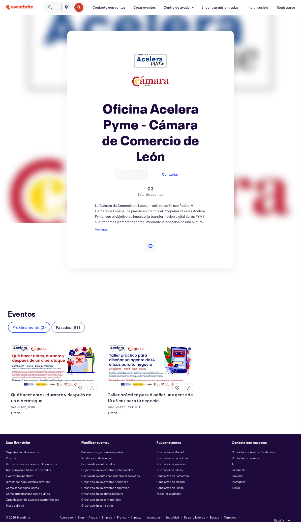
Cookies (131, 515)
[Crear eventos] (144, 7)
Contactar (170, 174)
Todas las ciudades (168, 485)
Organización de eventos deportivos (105, 479)
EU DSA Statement (154, 515)
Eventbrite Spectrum (19, 468)
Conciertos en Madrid (170, 473)
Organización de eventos (22, 444)
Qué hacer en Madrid (170, 444)
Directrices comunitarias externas (28, 473)
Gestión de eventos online (98, 456)
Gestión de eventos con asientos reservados (110, 468)
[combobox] (71, 7)
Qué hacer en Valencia (170, 456)
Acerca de (66, 509)
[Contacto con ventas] (109, 7)
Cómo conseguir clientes (22, 479)
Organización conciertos (97, 497)
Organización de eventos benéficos (104, 473)
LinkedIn (237, 468)
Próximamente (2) (29, 319)
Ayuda (93, 509)
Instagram (238, 473)
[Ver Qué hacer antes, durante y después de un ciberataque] (53, 357)
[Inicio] (19, 7)
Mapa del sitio (15, 497)
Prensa (121, 509)
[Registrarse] (286, 7)
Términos (230, 509)
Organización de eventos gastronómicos (32, 491)
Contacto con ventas (245, 450)
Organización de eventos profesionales (107, 462)
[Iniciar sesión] (257, 7)
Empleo (107, 509)
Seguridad (172, 509)
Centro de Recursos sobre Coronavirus (31, 456)
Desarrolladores (194, 509)
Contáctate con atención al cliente (254, 444)
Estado (214, 509)
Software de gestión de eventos (102, 444)
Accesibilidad (112, 515)
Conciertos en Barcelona (172, 468)
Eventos (14, 286)
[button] (179, 7)
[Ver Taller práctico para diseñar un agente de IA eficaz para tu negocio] (150, 357)
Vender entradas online (96, 450)
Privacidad (91, 515)
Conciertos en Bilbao (170, 479)
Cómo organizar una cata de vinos (28, 485)
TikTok (236, 479)
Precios (11, 450)
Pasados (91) (68, 319)
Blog (81, 509)
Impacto (136, 509)
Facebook (238, 462)
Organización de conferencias (101, 491)
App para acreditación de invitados (28, 462)
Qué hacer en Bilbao (169, 462)
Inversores (154, 509)
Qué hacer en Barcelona (172, 450)
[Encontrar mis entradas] (220, 7)
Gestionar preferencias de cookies (193, 515)
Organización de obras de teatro (102, 485)
